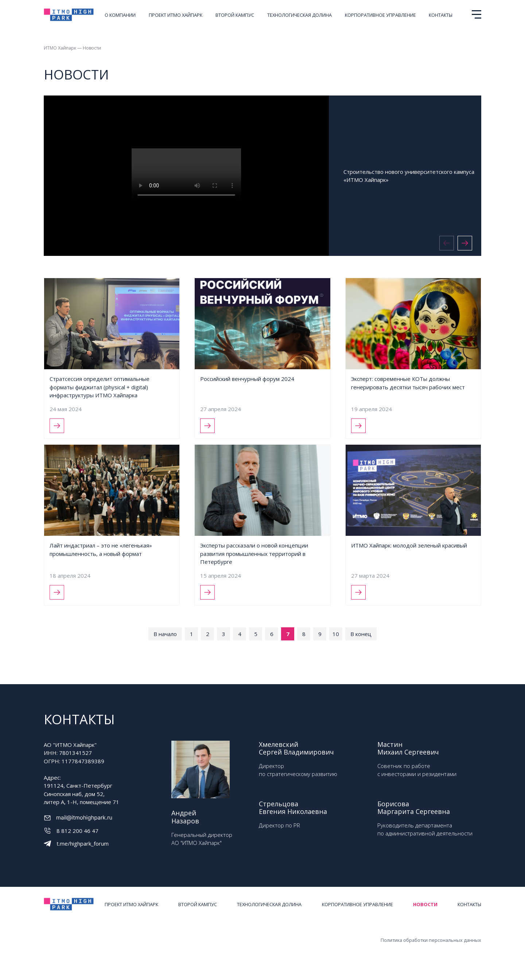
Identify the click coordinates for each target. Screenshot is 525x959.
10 (335, 634)
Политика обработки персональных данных (431, 940)
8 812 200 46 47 (77, 831)
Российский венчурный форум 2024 (247, 378)
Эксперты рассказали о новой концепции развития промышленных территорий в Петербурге (254, 553)
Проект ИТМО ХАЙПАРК (175, 15)
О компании (120, 15)
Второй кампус (234, 15)
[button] (465, 243)
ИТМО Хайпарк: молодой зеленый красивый (409, 545)
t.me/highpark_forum (83, 843)
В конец (361, 634)
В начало (165, 634)
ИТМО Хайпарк (60, 48)
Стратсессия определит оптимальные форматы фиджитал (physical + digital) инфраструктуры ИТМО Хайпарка (99, 387)
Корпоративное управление (380, 15)
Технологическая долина (299, 15)
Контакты (440, 15)
